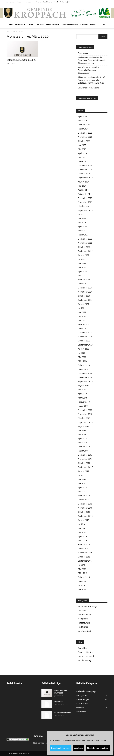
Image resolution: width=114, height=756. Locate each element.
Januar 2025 (83, 161)
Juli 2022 (81, 259)
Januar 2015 (83, 581)
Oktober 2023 (84, 206)
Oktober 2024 (84, 173)
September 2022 (85, 251)
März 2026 (82, 120)
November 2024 (85, 169)
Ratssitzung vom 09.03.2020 (21, 60)
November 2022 (85, 243)
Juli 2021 (81, 308)
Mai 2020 (82, 357)
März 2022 (82, 275)
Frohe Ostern (83, 53)
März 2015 (82, 573)
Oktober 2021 (84, 296)
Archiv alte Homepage (87, 606)
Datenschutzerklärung (44, 2)
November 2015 (85, 552)
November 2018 (85, 414)
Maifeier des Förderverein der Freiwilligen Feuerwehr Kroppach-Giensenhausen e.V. (92, 60)
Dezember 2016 (85, 503)
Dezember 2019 (85, 373)
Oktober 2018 (84, 418)
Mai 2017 (82, 483)
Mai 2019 (82, 389)
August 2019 (83, 385)
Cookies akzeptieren (60, 748)
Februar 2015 (84, 577)
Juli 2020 (81, 353)
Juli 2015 (81, 565)
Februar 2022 (84, 279)
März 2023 (82, 230)
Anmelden (82, 648)
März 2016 (82, 540)
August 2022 (83, 255)
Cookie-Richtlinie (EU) (62, 2)
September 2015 (85, 561)
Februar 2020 (84, 365)
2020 (14, 31)
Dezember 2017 (85, 455)
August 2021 (83, 304)
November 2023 (85, 202)
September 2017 (85, 467)
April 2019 (82, 393)
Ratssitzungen (52, 25)
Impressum (29, 2)
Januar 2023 (83, 234)
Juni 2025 (82, 145)
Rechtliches (83, 627)
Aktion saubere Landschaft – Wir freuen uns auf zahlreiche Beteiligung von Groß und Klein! (92, 80)
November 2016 (85, 508)
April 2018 (82, 438)
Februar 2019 (84, 402)
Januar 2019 (83, 406)
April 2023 (82, 226)
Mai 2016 (82, 532)
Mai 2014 (82, 589)
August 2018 (83, 426)
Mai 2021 (82, 316)
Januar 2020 (83, 369)
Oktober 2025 (84, 141)
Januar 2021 (83, 328)
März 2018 (82, 442)
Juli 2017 (81, 475)
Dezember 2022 (85, 239)
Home (10, 25)
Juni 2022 (82, 263)
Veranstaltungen (70, 25)
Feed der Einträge (86, 652)
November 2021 (85, 291)
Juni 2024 (82, 186)
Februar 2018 (84, 446)
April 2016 (82, 536)
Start (8, 31)
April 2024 (82, 190)
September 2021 (85, 300)
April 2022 (82, 271)
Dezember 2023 (85, 198)
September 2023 (85, 210)
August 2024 (83, 181)
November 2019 (85, 377)
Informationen (36, 25)
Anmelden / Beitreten (14, 2)
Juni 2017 (82, 479)
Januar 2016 (83, 548)
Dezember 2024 (85, 165)
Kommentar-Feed (86, 656)
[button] (104, 25)
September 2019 (85, 381)
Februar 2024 (84, 194)
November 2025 (85, 137)
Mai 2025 (82, 149)
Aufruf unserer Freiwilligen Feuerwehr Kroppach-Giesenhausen (89, 70)
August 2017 (83, 471)
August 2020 (83, 349)
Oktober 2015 (84, 556)
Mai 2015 (82, 569)
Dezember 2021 (85, 287)
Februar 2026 (84, 124)
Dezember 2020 (85, 332)
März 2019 (82, 397)
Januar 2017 (83, 499)
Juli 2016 (81, 524)
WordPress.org (84, 660)
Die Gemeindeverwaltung (88, 88)
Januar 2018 (83, 450)
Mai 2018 (82, 434)
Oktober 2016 (84, 512)
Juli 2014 (81, 585)
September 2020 (85, 344)
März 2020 (82, 361)
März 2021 (82, 320)
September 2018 (85, 422)
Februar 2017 (84, 495)
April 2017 (82, 487)
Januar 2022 (83, 283)
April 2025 (82, 153)
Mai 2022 (82, 267)
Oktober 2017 (84, 463)
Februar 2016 (84, 544)
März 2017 (82, 491)
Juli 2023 (81, 214)
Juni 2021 (82, 312)
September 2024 (85, 177)
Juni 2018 (82, 430)
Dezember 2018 (85, 410)
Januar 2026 (83, 128)
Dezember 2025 (85, 133)
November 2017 (85, 459)
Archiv (93, 25)
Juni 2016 (82, 528)
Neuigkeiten (20, 25)
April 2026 (82, 116)
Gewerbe (84, 25)
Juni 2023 (82, 218)
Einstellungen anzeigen (97, 748)
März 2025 (82, 157)
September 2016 (85, 516)
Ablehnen (78, 748)
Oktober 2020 (84, 340)
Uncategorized (84, 631)
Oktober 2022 (84, 247)
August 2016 (83, 520)
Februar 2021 (84, 324)
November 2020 (85, 336)
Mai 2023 (82, 222)
